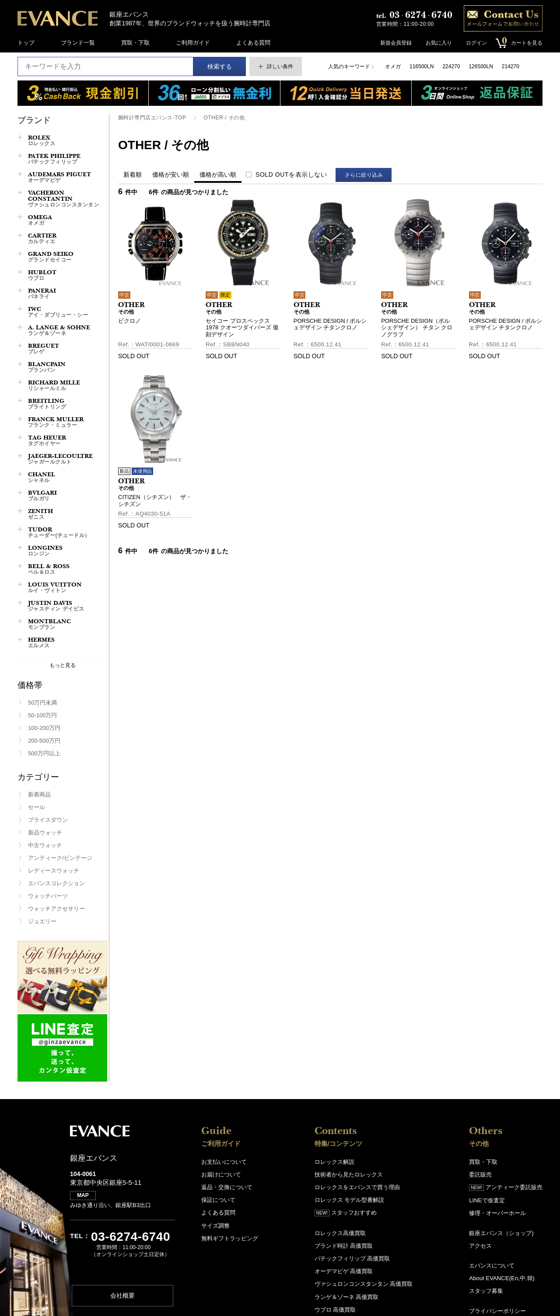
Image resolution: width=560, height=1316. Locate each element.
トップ (26, 42)
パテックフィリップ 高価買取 (352, 1258)
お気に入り (438, 42)
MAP (83, 1196)
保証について (218, 1200)
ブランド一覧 (78, 42)
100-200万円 (44, 728)
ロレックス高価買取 (340, 1233)
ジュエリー (42, 921)
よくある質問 (253, 42)
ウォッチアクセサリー (56, 908)
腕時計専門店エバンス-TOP (152, 118)
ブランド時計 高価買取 (344, 1245)
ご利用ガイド (193, 42)
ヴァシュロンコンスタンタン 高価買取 (364, 1283)
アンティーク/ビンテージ (60, 858)
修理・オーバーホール (497, 1213)
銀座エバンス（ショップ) (501, 1233)
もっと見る (62, 665)
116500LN (422, 66)
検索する (219, 66)
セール (36, 807)
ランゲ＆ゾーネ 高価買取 (347, 1296)
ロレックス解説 (334, 1162)
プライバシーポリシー (497, 1310)
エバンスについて (491, 1265)
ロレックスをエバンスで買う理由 (357, 1187)
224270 (451, 66)
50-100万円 (42, 715)
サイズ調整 (215, 1225)
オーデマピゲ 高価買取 (344, 1271)
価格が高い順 (218, 174)
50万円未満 (42, 702)
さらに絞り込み (364, 175)
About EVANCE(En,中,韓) (501, 1278)
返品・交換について (226, 1187)
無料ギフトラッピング (229, 1238)
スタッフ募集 (486, 1290)
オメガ (393, 66)
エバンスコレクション (56, 883)
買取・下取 (135, 42)
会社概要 (122, 1295)
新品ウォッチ (45, 832)
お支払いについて (224, 1162)
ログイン (476, 42)
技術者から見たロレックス (349, 1174)
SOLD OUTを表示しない (291, 174)
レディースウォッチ (53, 870)
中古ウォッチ (45, 845)
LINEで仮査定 (486, 1200)
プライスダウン (48, 820)
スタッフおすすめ (346, 1213)
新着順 (132, 174)
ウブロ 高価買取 (335, 1309)
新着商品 (39, 794)
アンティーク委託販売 (505, 1187)
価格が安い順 (170, 174)
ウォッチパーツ (48, 896)
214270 (510, 66)
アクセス (480, 1245)
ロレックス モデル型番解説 (350, 1200)
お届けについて (221, 1174)
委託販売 (480, 1174)
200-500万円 (44, 741)
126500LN (481, 66)
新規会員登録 (395, 42)
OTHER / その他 (223, 118)
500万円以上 (44, 753)
